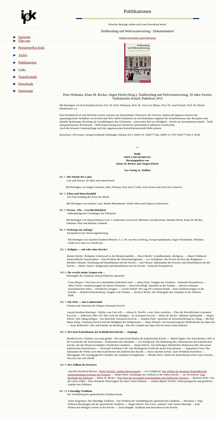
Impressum (25, 91)
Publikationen (27, 62)
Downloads (25, 84)
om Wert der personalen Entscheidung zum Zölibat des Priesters (153, 377)
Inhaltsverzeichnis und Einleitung (137, 37)
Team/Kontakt (27, 77)
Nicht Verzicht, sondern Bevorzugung (119, 371)
